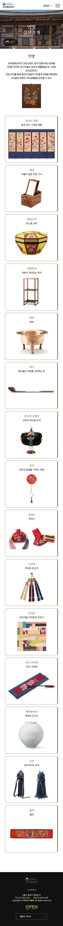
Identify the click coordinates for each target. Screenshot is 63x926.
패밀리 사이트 (25, 916)
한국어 (47, 6)
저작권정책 (31, 890)
